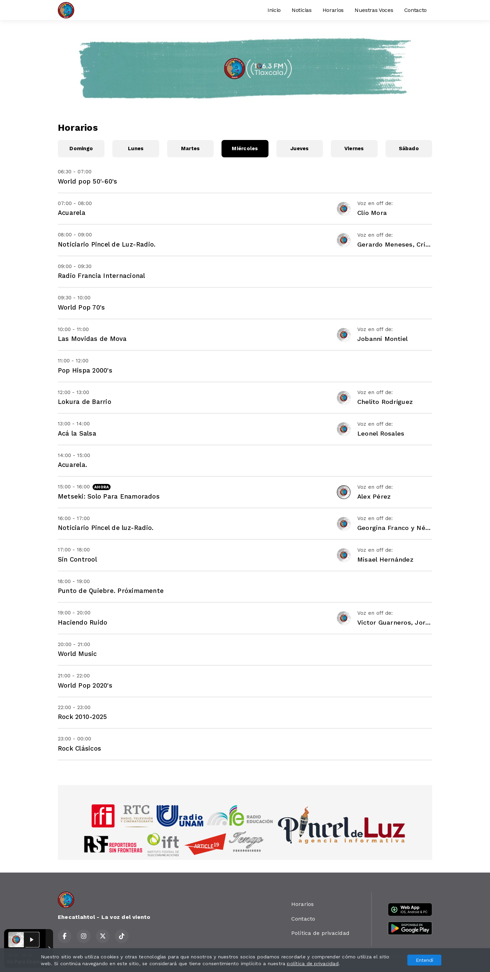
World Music (77, 653)
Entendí (424, 960)
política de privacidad (312, 963)
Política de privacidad (320, 933)
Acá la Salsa (77, 433)
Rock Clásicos (79, 748)
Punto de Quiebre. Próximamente (111, 590)
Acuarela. (72, 464)
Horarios (333, 10)
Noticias (301, 10)
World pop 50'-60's (87, 181)
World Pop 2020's (85, 685)
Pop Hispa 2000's (85, 370)
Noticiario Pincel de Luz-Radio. (107, 244)
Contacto (415, 10)
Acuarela (71, 212)
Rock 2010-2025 (82, 716)
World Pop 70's (81, 307)
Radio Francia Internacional (101, 275)
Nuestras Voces (374, 10)
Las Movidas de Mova (92, 338)
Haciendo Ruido (82, 622)
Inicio (274, 10)
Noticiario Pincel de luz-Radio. (105, 527)
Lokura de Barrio (84, 401)
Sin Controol (77, 559)
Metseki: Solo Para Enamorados (109, 496)
